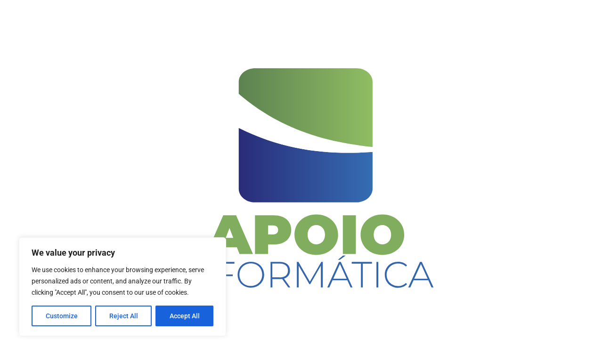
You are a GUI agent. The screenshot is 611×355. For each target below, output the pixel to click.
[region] (122, 286)
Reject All (123, 316)
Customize (62, 316)
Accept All (185, 316)
